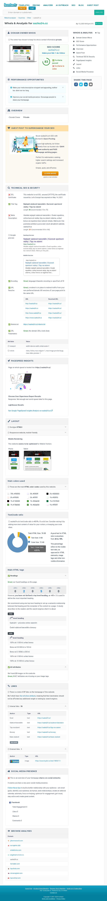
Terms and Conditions (48, 899)
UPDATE (99, 23)
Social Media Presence (83, 72)
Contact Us (53, 892)
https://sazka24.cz (31, 308)
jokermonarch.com (16, 841)
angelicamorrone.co (17, 855)
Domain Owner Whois (82, 38)
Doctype (37, 427)
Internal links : (37, 706)
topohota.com (15, 868)
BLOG (81, 5)
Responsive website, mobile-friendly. (37, 433)
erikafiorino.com (15, 850)
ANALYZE (99, 12)
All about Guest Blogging (41, 888)
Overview (78, 49)
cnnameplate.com (16, 873)
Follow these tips (14, 788)
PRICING (36, 5)
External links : (37, 749)
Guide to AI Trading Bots (74, 888)
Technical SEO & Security (84, 57)
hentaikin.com (15, 864)
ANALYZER (48, 5)
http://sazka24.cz (31, 303)
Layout (77, 64)
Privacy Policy (61, 899)
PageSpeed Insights (82, 60)
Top (97, 33)
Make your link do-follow (53, 53)
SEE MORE (14, 742)
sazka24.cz (53, 50)
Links (76, 68)
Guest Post (79, 53)
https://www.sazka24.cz (33, 318)
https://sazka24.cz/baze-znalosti (49, 737)
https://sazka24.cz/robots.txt (34, 324)
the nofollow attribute (28, 696)
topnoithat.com (15, 878)
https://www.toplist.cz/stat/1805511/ (48, 761)
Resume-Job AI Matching (58, 888)
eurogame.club (15, 845)
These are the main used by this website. (37, 487)
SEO (73, 5)
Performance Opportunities (84, 45)
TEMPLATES (24, 5)
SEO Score (78, 41)
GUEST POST (93, 5)
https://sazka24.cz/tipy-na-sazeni (49, 727)
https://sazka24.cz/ (55, 303)
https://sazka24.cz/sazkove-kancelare (51, 723)
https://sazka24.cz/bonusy (47, 732)
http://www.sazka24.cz (33, 313)
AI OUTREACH (62, 5)
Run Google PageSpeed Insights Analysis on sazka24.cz (30, 411)
